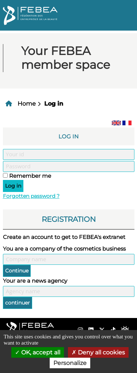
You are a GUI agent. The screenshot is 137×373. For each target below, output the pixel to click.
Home (27, 103)
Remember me (30, 175)
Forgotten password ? (31, 196)
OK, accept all (37, 352)
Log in (53, 103)
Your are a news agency (35, 280)
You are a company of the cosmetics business (64, 248)
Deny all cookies (98, 352)
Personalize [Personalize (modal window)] (70, 363)
